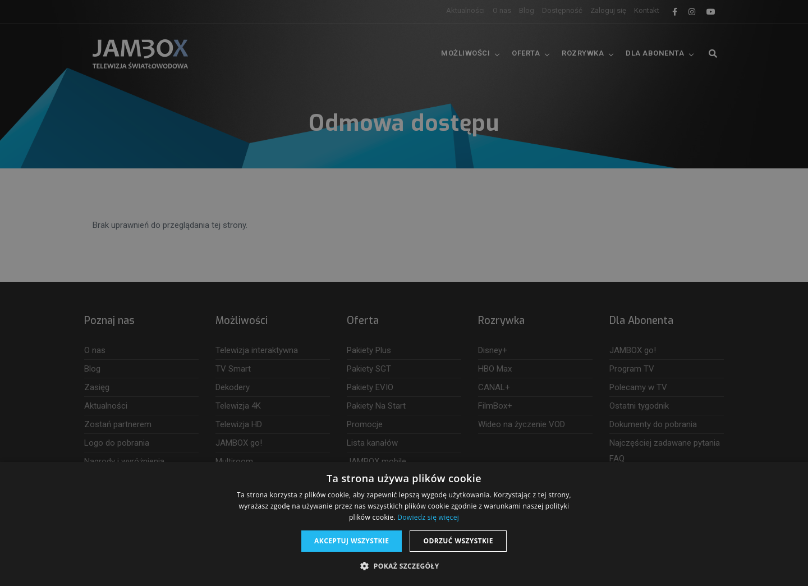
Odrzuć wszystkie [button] (458, 541)
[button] (404, 566)
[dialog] (404, 293)
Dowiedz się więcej (428, 517)
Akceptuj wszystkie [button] (351, 541)
